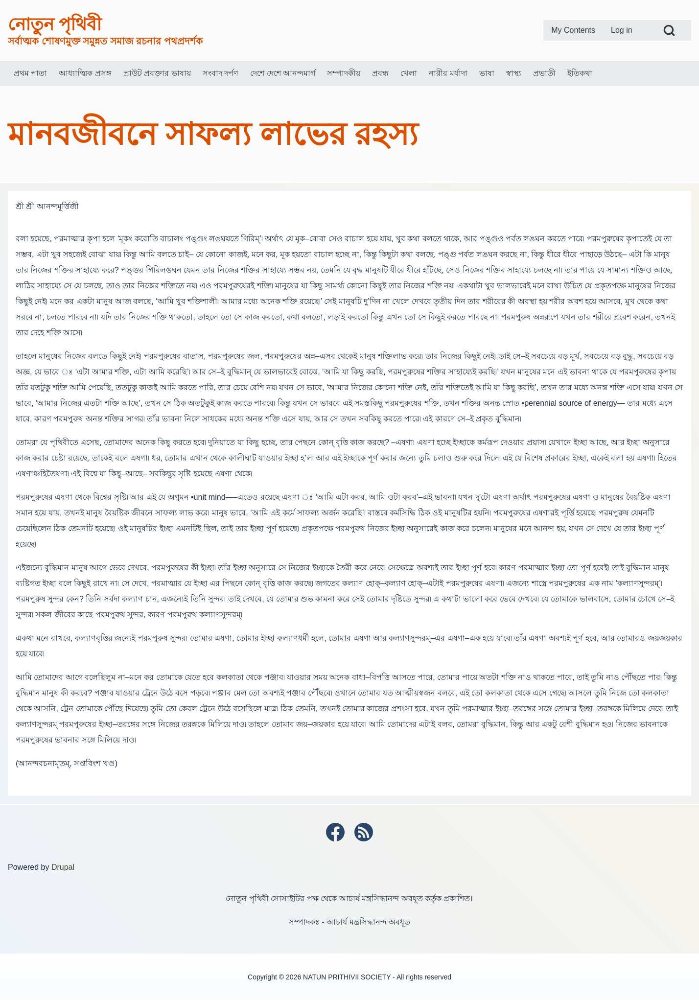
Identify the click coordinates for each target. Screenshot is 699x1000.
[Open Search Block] (669, 30)
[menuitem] (573, 30)
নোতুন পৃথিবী (54, 24)
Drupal (62, 867)
